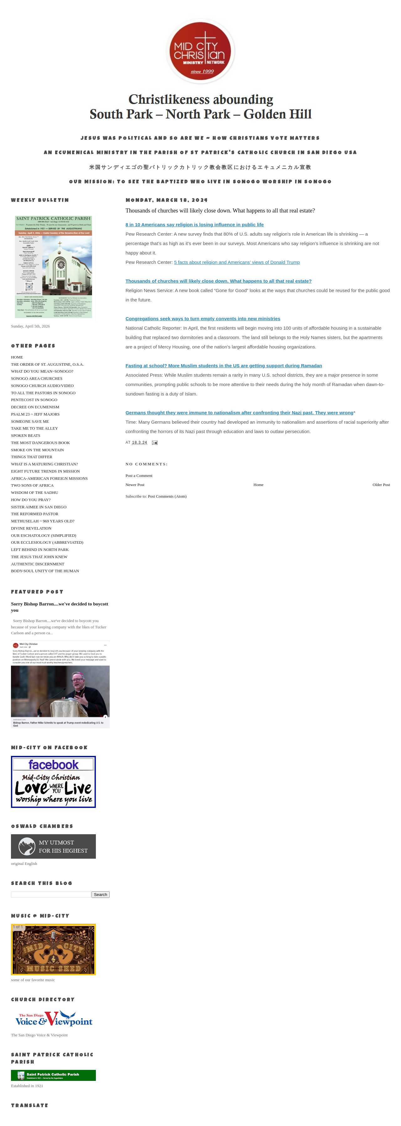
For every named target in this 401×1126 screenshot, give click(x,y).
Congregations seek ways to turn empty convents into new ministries (203, 318)
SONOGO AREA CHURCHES (36, 378)
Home (258, 484)
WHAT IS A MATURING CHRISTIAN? (44, 464)
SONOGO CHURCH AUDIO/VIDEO (42, 385)
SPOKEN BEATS (25, 435)
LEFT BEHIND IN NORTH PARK (40, 549)
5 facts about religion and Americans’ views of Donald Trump (237, 262)
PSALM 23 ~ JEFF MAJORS (35, 414)
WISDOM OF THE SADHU (34, 492)
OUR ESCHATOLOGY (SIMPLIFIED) (43, 535)
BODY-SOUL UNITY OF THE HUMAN (45, 570)
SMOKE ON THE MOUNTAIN (37, 450)
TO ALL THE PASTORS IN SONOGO (43, 392)
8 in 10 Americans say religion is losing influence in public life (195, 224)
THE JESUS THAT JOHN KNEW (39, 556)
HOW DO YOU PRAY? (30, 499)
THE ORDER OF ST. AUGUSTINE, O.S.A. (47, 364)
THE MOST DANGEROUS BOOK (40, 442)
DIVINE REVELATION (31, 528)
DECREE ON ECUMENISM (35, 407)
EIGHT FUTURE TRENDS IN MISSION (45, 471)
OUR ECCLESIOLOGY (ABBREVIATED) (47, 542)
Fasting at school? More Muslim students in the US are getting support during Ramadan (224, 365)
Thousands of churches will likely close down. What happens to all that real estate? (219, 281)
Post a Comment (139, 475)
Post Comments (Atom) (167, 496)
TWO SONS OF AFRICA (32, 485)
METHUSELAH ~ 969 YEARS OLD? (42, 521)
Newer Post (135, 484)
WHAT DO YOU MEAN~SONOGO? (42, 371)
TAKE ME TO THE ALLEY (34, 428)
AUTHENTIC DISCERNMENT (37, 564)
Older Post (381, 484)
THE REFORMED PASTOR (34, 513)
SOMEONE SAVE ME (30, 421)
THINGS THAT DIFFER (31, 456)
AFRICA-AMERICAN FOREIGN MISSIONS (49, 478)
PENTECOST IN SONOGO (34, 399)
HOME (17, 357)
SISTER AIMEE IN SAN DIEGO (38, 507)
